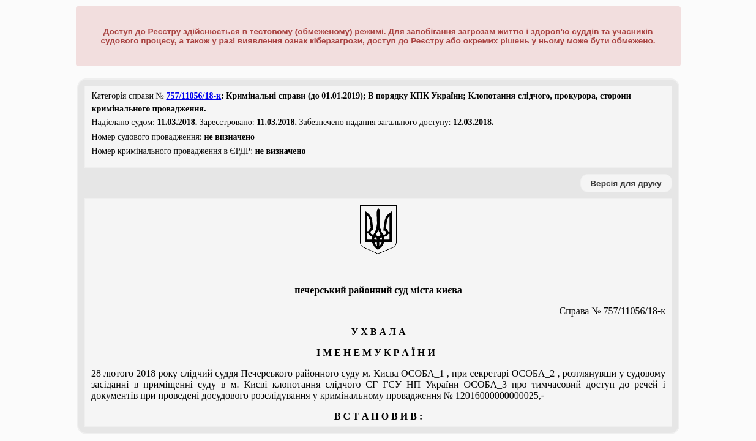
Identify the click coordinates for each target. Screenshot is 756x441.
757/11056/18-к (193, 95)
